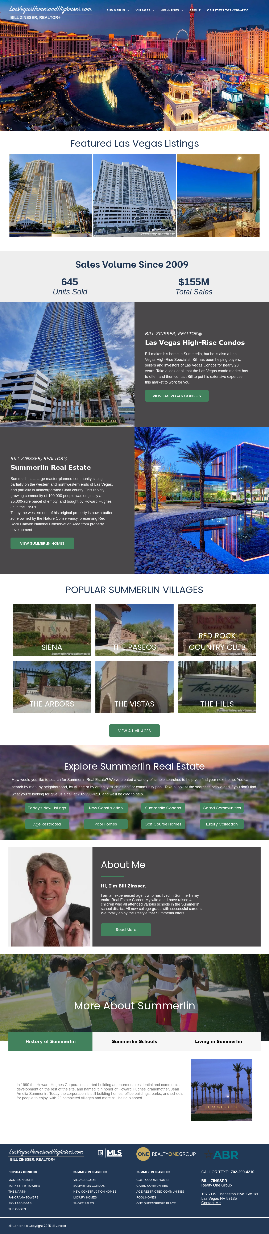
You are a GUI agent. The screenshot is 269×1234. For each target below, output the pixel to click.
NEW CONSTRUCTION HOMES (94, 1191)
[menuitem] (117, 10)
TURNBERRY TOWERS (24, 1185)
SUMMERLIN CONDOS (89, 1185)
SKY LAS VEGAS (20, 1203)
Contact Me (211, 1203)
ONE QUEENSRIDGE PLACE (156, 1203)
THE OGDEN (17, 1209)
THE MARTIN (17, 1191)
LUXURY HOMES (85, 1197)
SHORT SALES (83, 1203)
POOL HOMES (146, 1197)
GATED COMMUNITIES (152, 1185)
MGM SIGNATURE (20, 1179)
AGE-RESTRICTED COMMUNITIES (160, 1191)
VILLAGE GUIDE (84, 1179)
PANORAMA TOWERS (23, 1197)
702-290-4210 (89, 794)
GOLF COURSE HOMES (152, 1179)
